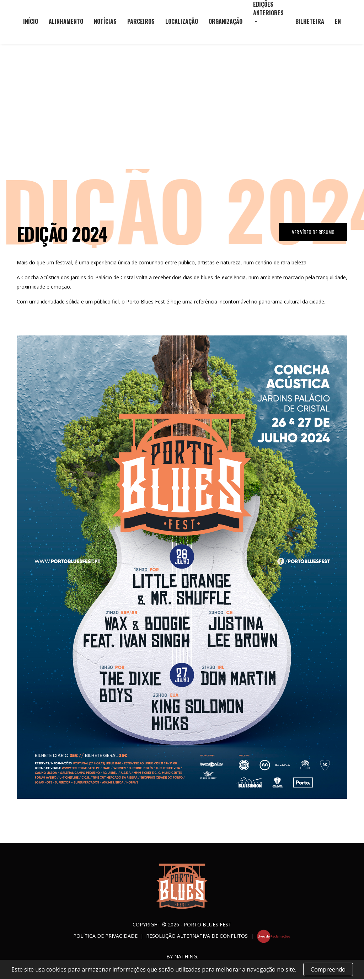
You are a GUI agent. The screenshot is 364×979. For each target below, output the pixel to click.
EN (338, 21)
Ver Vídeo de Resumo (313, 232)
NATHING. (186, 956)
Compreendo (328, 969)
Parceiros (141, 21)
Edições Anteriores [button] (268, 8)
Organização (225, 21)
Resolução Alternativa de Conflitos (197, 935)
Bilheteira (309, 21)
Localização (181, 21)
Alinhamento (66, 21)
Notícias (105, 21)
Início (30, 21)
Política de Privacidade (105, 935)
